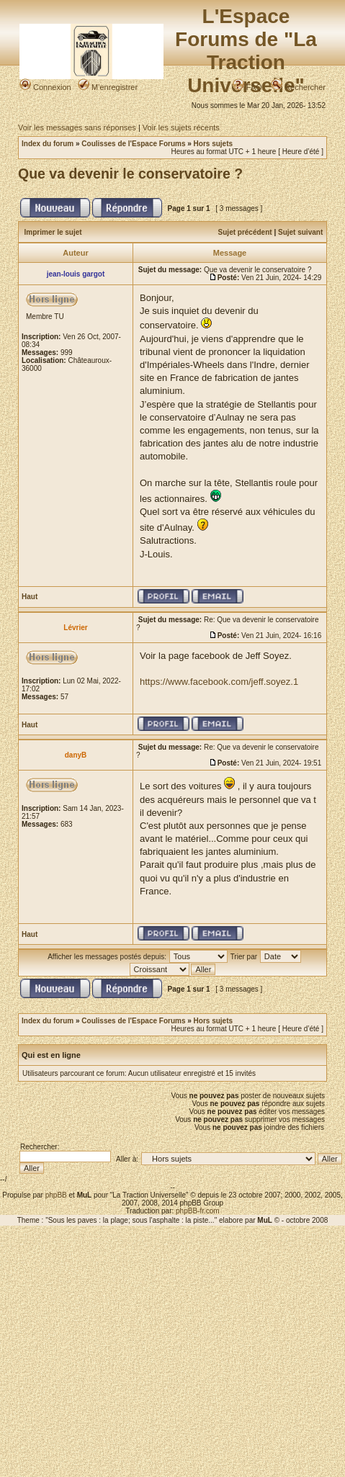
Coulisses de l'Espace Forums (133, 144)
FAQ (247, 87)
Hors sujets (213, 144)
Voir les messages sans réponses (77, 127)
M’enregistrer (108, 87)
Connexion (45, 87)
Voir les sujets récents (181, 127)
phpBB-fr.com (198, 1211)
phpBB (56, 1195)
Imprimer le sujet (53, 232)
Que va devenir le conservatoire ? (130, 173)
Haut (29, 597)
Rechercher (298, 87)
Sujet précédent (245, 232)
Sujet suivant (300, 232)
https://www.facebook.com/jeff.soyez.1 (219, 681)
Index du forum (47, 144)
